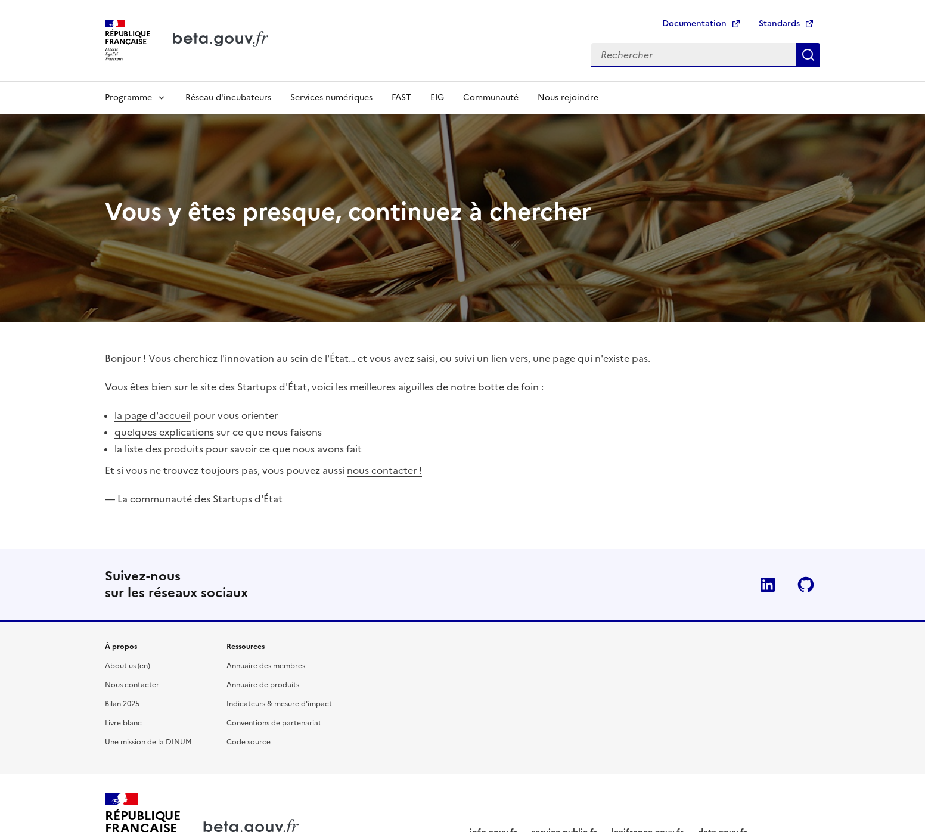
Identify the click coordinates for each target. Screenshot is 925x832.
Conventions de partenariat (273, 723)
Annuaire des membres (265, 665)
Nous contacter (132, 684)
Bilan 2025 (122, 703)
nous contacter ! (384, 470)
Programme (128, 97)
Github (805, 584)
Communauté (491, 97)
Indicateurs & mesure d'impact (279, 703)
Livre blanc (123, 723)
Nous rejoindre (568, 97)
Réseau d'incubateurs (228, 97)
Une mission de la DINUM (148, 742)
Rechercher (808, 55)
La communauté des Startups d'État (200, 499)
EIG (437, 97)
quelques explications (164, 432)
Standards (779, 23)
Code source (248, 742)
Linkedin (767, 584)
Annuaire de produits (262, 684)
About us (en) (127, 665)
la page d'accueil (152, 415)
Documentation (694, 23)
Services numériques (331, 97)
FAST (401, 97)
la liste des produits (158, 449)
